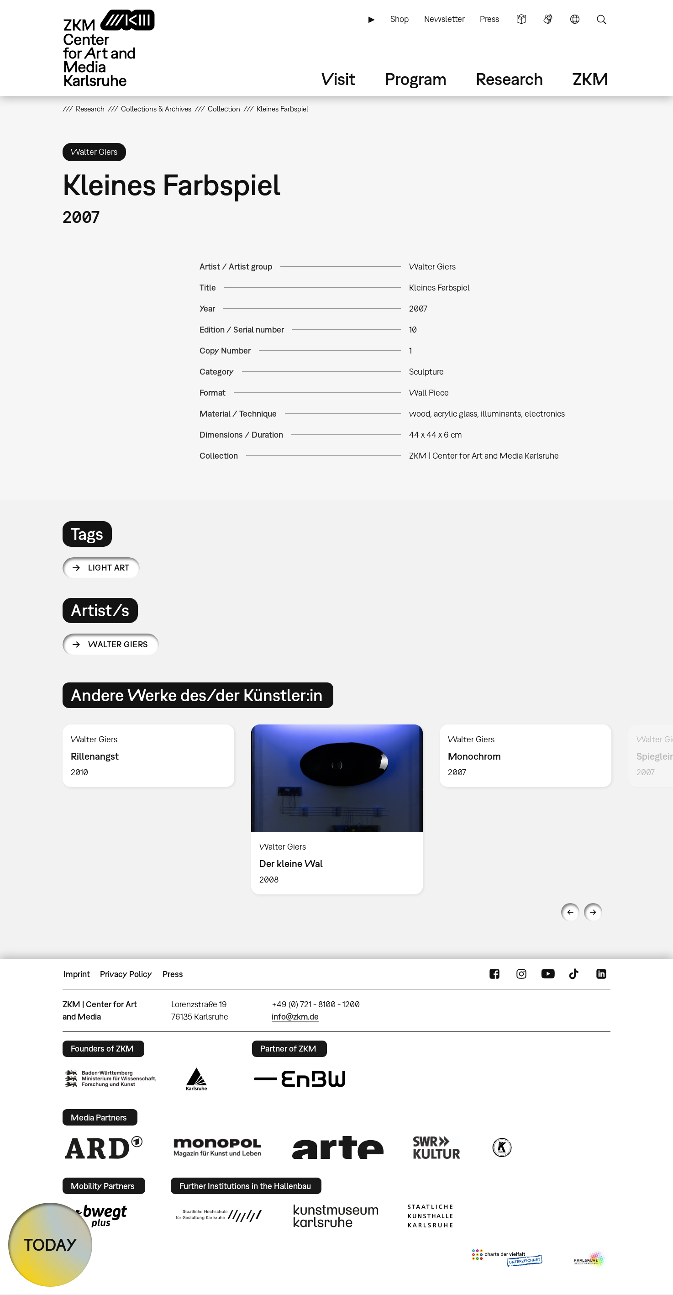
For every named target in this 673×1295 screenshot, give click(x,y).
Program (416, 79)
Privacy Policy (126, 974)
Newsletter (444, 19)
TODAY (50, 1244)
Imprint (76, 974)
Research (509, 79)
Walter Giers (118, 644)
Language (575, 19)
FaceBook (494, 974)
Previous (570, 912)
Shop (399, 19)
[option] (148, 755)
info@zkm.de (295, 1016)
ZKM (590, 79)
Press (489, 19)
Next (593, 912)
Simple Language (521, 19)
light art (108, 567)
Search (601, 19)
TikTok (575, 974)
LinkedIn (601, 974)
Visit (338, 79)
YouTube (548, 974)
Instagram (521, 974)
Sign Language (548, 19)
